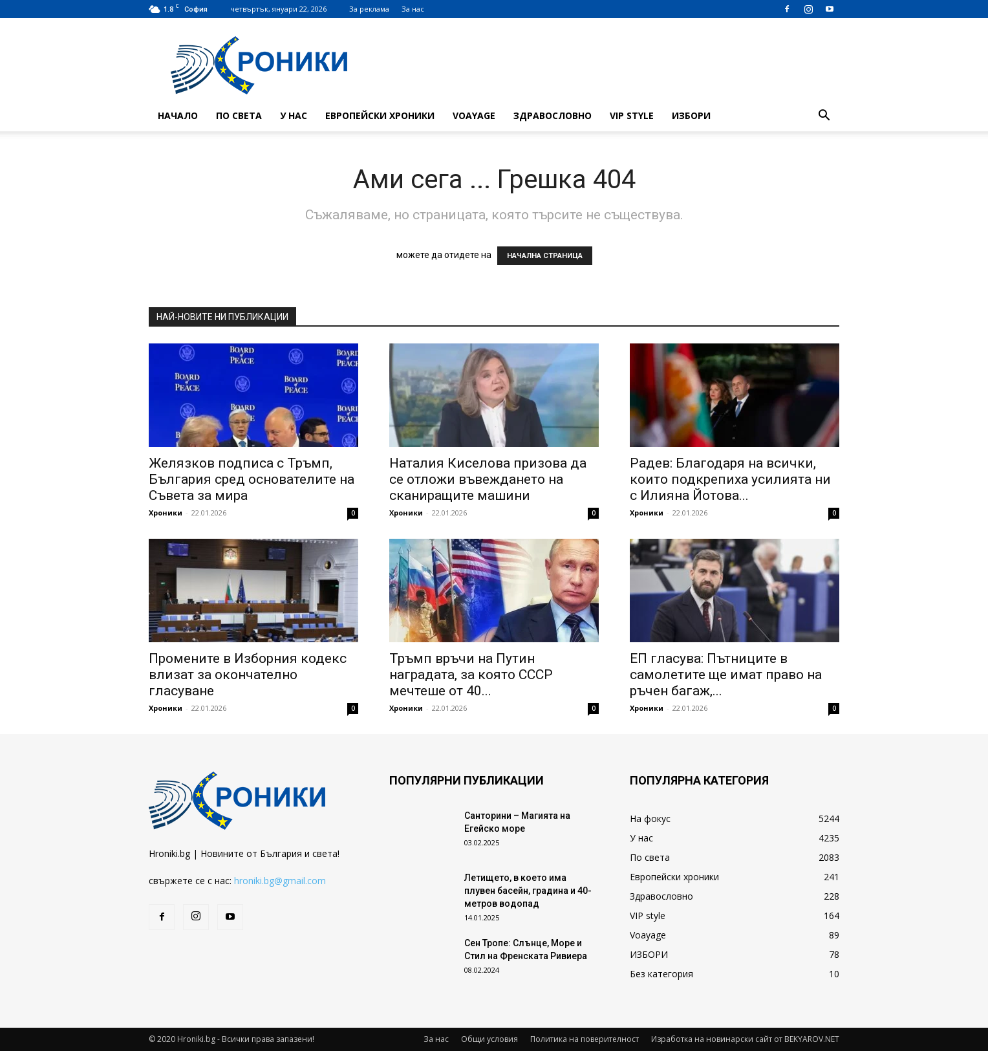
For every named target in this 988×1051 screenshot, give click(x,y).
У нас (293, 115)
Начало (178, 115)
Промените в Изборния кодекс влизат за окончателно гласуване (248, 675)
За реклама (369, 9)
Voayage (474, 115)
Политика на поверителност (584, 1039)
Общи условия (489, 1039)
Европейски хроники (380, 115)
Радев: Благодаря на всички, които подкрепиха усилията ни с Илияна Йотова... (730, 479)
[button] (823, 117)
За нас (413, 9)
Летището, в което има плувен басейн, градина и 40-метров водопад (528, 890)
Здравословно (552, 115)
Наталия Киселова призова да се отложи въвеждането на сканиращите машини (487, 479)
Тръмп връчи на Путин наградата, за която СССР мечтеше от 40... (471, 675)
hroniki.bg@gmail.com (280, 880)
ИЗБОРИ (691, 115)
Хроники (165, 512)
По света (239, 115)
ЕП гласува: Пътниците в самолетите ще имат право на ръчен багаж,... (726, 675)
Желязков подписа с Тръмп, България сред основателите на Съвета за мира (251, 479)
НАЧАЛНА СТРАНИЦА (545, 256)
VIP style (632, 115)
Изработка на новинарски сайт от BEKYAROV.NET (745, 1039)
